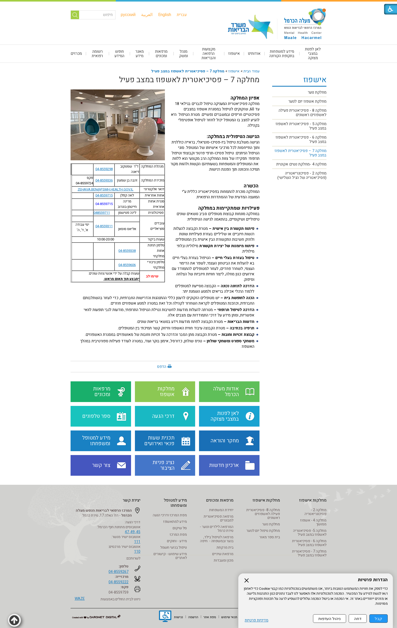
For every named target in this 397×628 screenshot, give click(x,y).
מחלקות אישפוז (312, 500)
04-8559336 (104, 180)
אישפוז (234, 53)
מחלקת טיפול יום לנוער (263, 530)
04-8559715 (104, 195)
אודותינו (254, 53)
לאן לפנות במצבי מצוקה (313, 53)
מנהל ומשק (183, 54)
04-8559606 (127, 265)
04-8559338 (127, 250)
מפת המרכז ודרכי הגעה (170, 515)
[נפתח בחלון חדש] (165, 616)
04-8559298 (104, 169)
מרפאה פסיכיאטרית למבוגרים (218, 518)
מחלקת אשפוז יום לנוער (307, 101)
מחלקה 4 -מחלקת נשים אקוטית (301, 164)
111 (137, 541)
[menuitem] (182, 15)
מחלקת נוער (317, 92)
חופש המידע (119, 54)
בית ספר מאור (269, 537)
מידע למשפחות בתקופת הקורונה (281, 54)
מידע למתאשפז (175, 521)
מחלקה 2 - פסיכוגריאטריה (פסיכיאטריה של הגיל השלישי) (301, 175)
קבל (378, 618)
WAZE (80, 598)
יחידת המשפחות (221, 510)
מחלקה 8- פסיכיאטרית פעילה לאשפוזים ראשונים (263, 513)
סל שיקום (180, 528)
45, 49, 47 (132, 532)
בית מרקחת (225, 547)
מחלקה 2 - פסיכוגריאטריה (315, 512)
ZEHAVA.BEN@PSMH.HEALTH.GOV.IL (105, 189)
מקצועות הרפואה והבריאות (209, 53)
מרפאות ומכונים (161, 54)
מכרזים (76, 53)
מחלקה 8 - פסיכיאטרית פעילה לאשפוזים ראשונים (302, 113)
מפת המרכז (178, 534)
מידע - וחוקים (177, 541)
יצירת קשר (131, 500)
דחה (357, 618)
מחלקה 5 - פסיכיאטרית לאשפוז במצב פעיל (301, 126)
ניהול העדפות (329, 618)
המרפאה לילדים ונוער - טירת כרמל (216, 528)
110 (137, 551)
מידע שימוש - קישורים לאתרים (170, 556)
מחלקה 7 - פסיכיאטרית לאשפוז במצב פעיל (309, 553)
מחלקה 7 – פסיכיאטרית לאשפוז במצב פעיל (187, 71)
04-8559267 (118, 571)
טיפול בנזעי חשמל (173, 547)
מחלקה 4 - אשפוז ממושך (313, 522)
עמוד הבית (251, 71)
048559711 (102, 212)
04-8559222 (118, 582)
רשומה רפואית (97, 54)
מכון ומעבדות (223, 560)
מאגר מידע (139, 54)
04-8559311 (104, 226)
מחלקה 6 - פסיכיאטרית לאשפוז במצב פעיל (301, 139)
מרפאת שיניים (222, 554)
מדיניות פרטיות (256, 620)
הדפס (161, 366)
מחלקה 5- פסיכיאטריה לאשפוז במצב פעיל (309, 532)
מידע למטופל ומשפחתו (175, 503)
